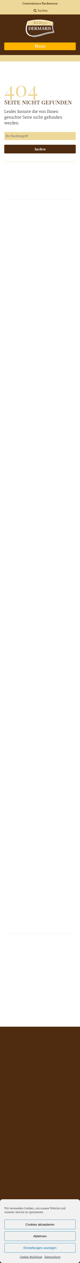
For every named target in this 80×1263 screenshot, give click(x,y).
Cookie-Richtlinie (31, 1257)
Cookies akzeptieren (40, 1224)
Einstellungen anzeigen (40, 1248)
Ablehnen (40, 1236)
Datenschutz (52, 1257)
